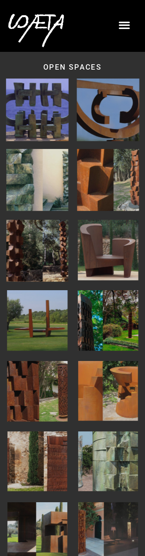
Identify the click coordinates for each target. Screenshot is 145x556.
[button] (125, 25)
